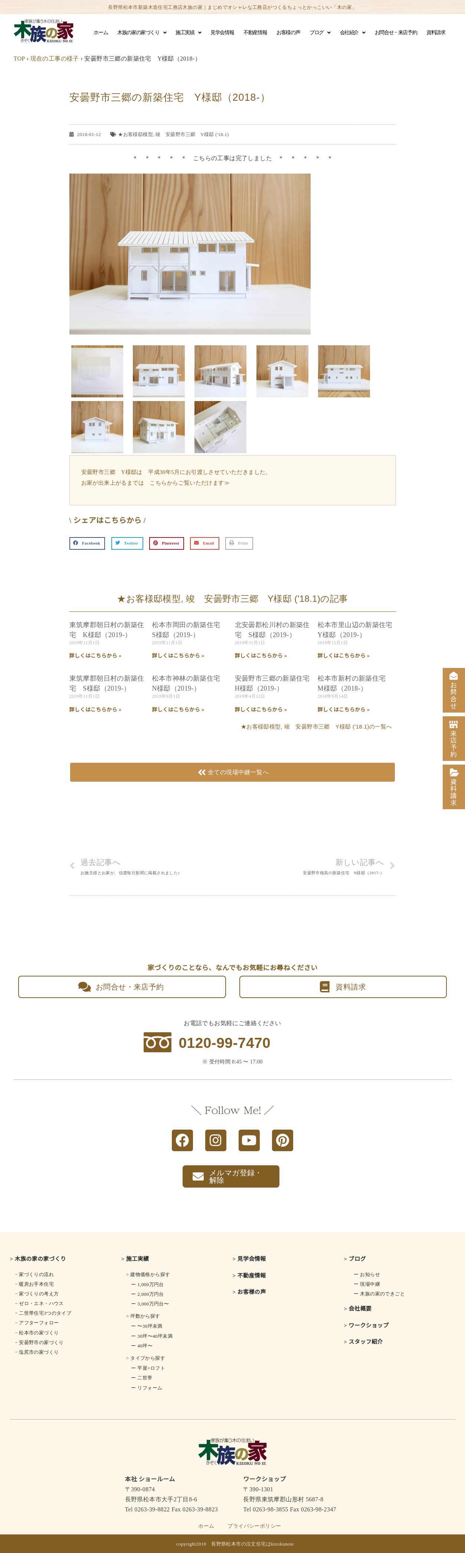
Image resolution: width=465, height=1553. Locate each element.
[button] (87, 543)
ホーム (101, 32)
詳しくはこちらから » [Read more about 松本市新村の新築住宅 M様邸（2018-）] (344, 710)
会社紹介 (352, 32)
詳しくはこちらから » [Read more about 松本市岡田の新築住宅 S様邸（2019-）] (178, 656)
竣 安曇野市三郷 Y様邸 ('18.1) (192, 134)
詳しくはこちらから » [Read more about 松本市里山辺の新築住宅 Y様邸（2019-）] (344, 656)
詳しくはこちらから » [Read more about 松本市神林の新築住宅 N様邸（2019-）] (178, 710)
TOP (19, 58)
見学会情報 (222, 32)
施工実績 (188, 32)
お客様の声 (288, 32)
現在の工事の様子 (54, 58)
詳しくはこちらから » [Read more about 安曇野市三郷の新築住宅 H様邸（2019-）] (261, 710)
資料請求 (435, 32)
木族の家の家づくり (141, 32)
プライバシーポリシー (254, 1526)
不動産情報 (255, 32)
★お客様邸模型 (135, 134)
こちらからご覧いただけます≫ (190, 483)
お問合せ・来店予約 (396, 32)
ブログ (320, 32)
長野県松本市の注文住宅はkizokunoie (252, 1544)
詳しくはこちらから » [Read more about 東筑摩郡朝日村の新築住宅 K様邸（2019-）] (95, 656)
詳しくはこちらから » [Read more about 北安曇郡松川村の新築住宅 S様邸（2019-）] (261, 656)
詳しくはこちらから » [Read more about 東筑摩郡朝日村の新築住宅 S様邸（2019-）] (95, 710)
